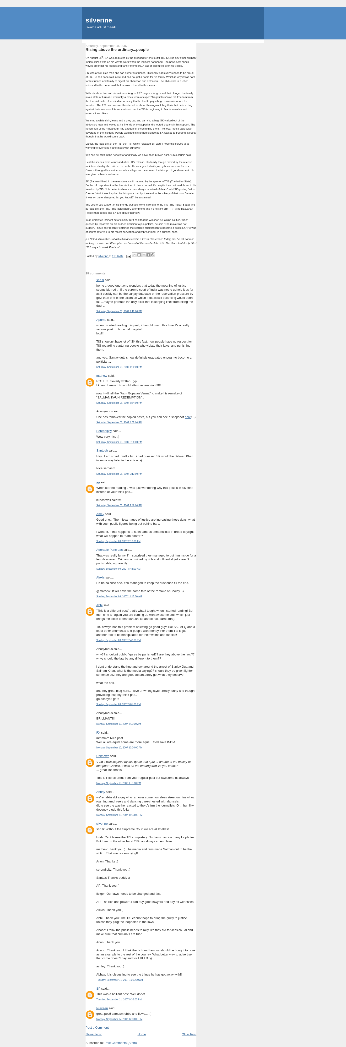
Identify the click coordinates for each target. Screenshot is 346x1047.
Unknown (102, 756)
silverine (99, 20)
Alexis (100, 577)
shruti (100, 280)
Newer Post (94, 1034)
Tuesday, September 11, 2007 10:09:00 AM (119, 980)
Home (142, 1034)
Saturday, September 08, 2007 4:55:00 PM (119, 422)
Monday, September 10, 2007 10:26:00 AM (119, 747)
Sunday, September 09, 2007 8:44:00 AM (118, 568)
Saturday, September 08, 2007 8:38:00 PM (119, 442)
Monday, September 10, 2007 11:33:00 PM (119, 815)
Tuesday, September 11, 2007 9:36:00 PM (119, 999)
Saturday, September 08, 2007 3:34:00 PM (119, 403)
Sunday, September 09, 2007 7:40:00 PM (118, 640)
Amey (100, 514)
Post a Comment (97, 1027)
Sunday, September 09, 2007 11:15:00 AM (119, 596)
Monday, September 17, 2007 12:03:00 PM (119, 1019)
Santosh (102, 450)
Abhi (99, 605)
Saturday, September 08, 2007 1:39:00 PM (119, 367)
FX (98, 732)
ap (98, 482)
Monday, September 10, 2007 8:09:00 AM (118, 724)
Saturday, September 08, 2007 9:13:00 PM (119, 474)
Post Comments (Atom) (121, 1043)
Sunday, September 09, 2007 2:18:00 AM (118, 541)
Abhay (100, 792)
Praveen (102, 1008)
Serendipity (104, 431)
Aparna (101, 320)
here (188, 417)
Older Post (189, 1034)
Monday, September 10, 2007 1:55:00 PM (118, 783)
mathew (101, 375)
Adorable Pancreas (109, 549)
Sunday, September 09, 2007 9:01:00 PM (118, 704)
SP (98, 988)
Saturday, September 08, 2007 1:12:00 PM (119, 311)
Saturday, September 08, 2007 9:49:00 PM (119, 505)
